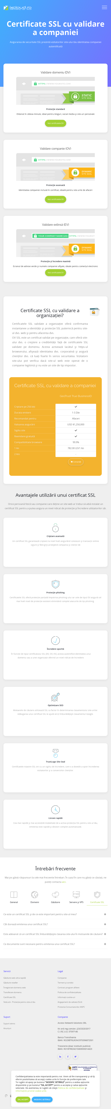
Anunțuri (7, 1028)
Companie (62, 978)
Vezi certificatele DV (56, 123)
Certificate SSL (9, 997)
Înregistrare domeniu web (14, 987)
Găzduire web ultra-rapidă (14, 978)
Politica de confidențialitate (69, 992)
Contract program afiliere (68, 987)
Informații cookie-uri (66, 997)
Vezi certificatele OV (56, 199)
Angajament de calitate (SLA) (70, 1002)
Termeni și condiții (65, 982)
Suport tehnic (9, 1023)
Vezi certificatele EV (55, 272)
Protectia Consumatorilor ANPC (71, 1007)
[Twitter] (75, 1056)
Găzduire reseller (10, 982)
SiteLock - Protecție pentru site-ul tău (19, 1002)
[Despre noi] (60, 1056)
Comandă (76, 462)
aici (64, 881)
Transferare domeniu (12, 992)
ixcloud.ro (48, 1101)
